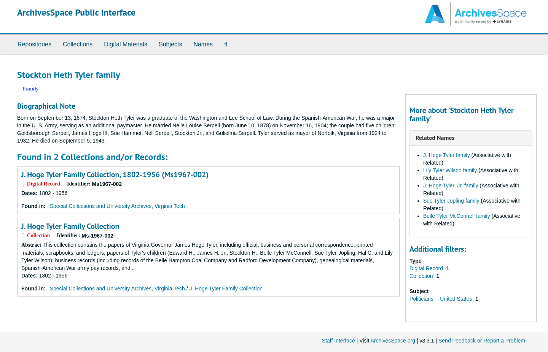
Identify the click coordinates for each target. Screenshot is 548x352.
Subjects (170, 44)
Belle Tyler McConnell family (456, 216)
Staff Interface (338, 341)
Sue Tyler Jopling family (451, 201)
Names (203, 44)
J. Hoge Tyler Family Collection (70, 226)
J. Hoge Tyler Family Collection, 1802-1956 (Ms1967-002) (115, 174)
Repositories (34, 44)
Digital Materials (125, 44)
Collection (421, 276)
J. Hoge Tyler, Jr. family (450, 185)
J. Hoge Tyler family (446, 155)
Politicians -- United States (441, 299)
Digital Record (426, 268)
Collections (77, 44)
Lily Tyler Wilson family (450, 170)
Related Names (435, 137)
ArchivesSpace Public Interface (76, 12)
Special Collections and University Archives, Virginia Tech (117, 206)
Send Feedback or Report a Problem (481, 341)
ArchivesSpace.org (392, 341)
